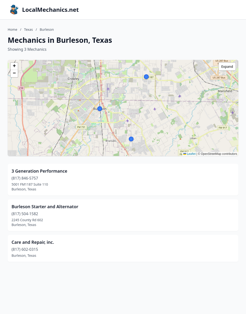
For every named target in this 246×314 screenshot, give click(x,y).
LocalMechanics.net (50, 9)
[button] (146, 76)
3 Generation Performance (39, 171)
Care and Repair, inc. (33, 242)
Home (12, 29)
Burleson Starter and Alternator (45, 206)
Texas (28, 29)
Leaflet (189, 154)
